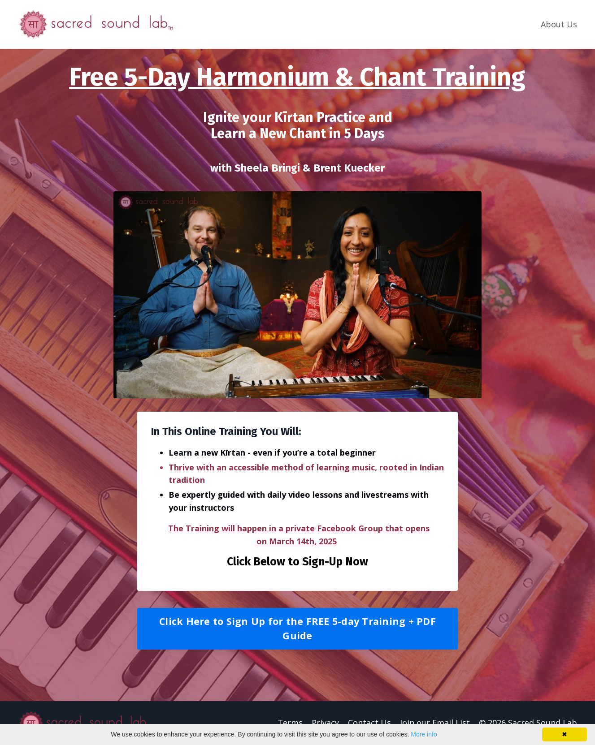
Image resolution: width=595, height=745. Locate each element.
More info (424, 734)
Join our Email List (435, 722)
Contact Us (369, 722)
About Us (559, 24)
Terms (290, 722)
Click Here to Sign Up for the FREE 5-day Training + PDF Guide (297, 628)
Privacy (325, 722)
